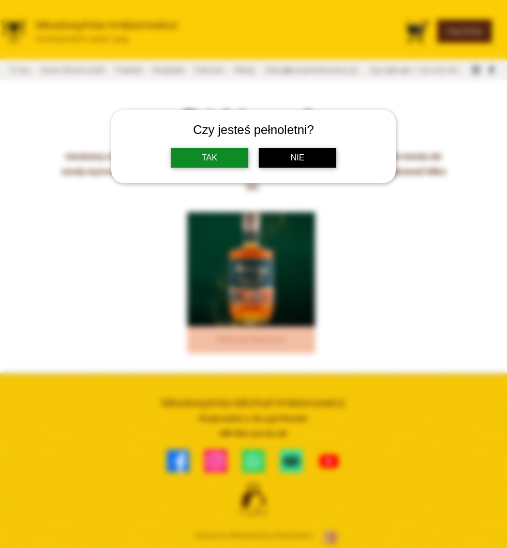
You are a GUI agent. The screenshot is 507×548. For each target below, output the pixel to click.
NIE (298, 157)
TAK (209, 157)
